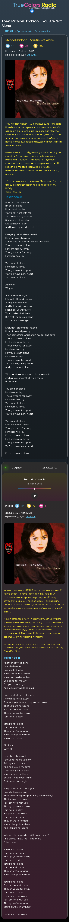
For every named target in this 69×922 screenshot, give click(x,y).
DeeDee (32, 54)
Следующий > (42, 31)
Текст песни (12, 657)
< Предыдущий (23, 31)
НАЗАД (9, 31)
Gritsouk (30, 516)
